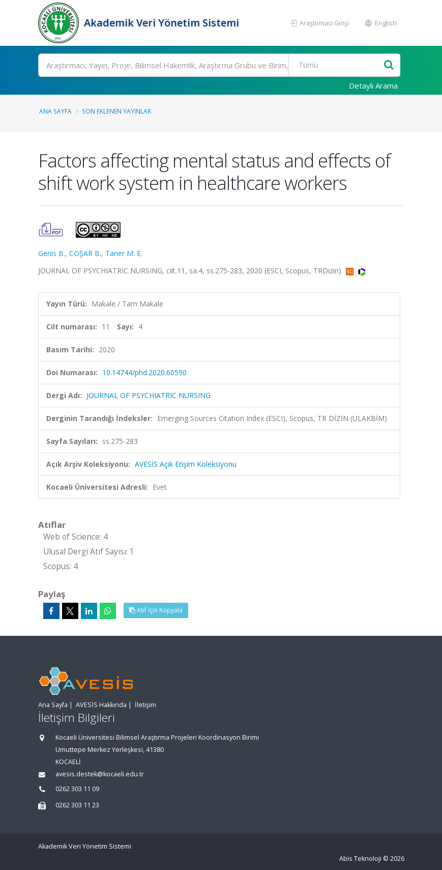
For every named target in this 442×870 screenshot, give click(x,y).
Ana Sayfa (55, 111)
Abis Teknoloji (360, 858)
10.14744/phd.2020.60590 (144, 372)
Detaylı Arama (373, 85)
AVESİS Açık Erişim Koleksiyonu (186, 464)
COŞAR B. (85, 253)
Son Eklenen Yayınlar (116, 111)
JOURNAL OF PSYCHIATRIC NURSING (148, 395)
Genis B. (51, 253)
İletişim (145, 704)
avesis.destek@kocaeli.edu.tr (99, 774)
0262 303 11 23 (77, 805)
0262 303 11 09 (77, 788)
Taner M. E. (123, 253)
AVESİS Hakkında (101, 704)
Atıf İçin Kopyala (156, 610)
